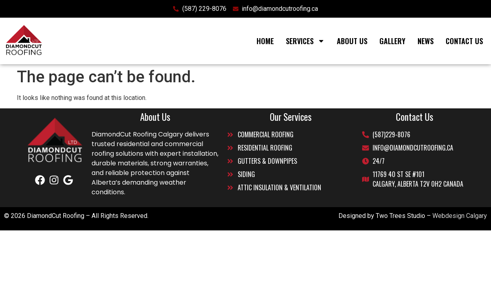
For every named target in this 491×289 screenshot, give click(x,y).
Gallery (392, 41)
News (426, 41)
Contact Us (464, 41)
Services (305, 41)
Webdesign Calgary (459, 216)
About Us (352, 41)
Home (265, 41)
